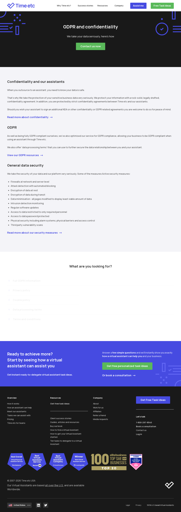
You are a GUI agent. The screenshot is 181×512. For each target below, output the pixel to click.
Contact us (141, 430)
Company (119, 6)
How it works (13, 403)
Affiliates (97, 411)
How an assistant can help (19, 407)
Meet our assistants (16, 411)
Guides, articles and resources (64, 422)
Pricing (10, 419)
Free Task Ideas (162, 5)
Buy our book (56, 426)
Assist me (138, 5)
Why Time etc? (64, 6)
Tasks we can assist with (19, 415)
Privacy (138, 505)
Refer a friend (99, 415)
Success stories (85, 6)
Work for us (98, 407)
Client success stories (60, 418)
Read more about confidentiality (28, 117)
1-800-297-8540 (144, 422)
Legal (128, 505)
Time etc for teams (16, 423)
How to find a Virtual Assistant (64, 430)
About (96, 403)
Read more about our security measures (32, 232)
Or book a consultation (116, 375)
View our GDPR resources (23, 155)
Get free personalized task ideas (127, 366)
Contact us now (90, 46)
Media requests (100, 419)
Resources (102, 6)
